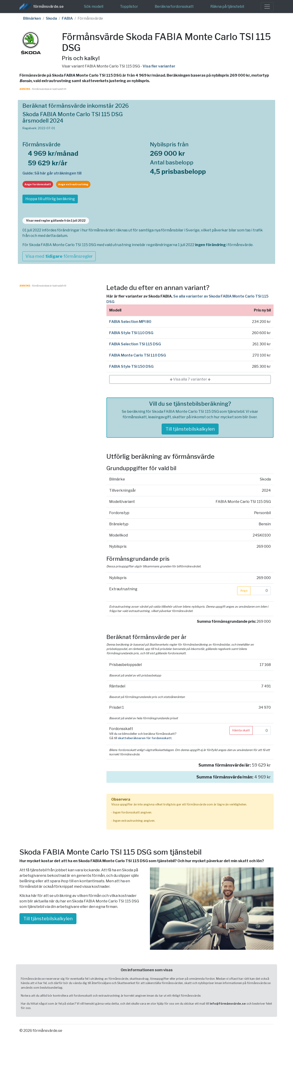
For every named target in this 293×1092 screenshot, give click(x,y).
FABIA (67, 18)
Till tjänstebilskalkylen (190, 429)
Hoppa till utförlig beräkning (50, 199)
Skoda (51, 18)
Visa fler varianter (159, 66)
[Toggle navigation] (267, 6)
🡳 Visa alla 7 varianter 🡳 (190, 379)
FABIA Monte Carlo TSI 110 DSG (137, 355)
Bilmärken (32, 18)
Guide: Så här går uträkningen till (51, 173)
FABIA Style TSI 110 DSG (131, 333)
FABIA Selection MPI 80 (130, 321)
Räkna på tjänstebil (227, 6)
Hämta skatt (241, 730)
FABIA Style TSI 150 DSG (131, 366)
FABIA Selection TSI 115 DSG (135, 344)
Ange (243, 590)
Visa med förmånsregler (59, 256)
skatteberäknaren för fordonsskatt (145, 738)
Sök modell (93, 6)
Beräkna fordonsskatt (174, 6)
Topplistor (129, 6)
